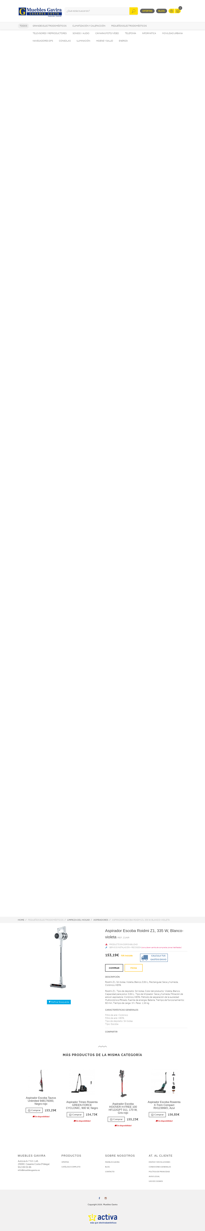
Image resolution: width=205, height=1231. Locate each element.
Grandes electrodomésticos (49, 26)
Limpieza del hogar (78, 920)
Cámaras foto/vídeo (107, 33)
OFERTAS (65, 1162)
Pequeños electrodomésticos (129, 26)
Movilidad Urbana (172, 33)
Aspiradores (100, 920)
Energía (123, 41)
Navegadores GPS (43, 41)
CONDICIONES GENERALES (160, 1167)
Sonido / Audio (81, 33)
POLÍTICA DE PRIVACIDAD (159, 1172)
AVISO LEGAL (154, 1176)
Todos (23, 26)
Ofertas (147, 10)
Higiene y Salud (104, 41)
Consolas (65, 41)
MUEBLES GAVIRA (112, 1162)
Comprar (34, 1110)
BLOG (107, 1167)
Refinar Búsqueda (59, 1002)
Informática (149, 33)
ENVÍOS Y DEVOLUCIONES (159, 1162)
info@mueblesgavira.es (29, 1170)
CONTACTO (109, 1172)
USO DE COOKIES (156, 1181)
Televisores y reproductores (50, 33)
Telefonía (130, 33)
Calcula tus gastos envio (153, 957)
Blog (161, 10)
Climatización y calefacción (88, 26)
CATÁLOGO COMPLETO (70, 1167)
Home (21, 920)
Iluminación (83, 41)
